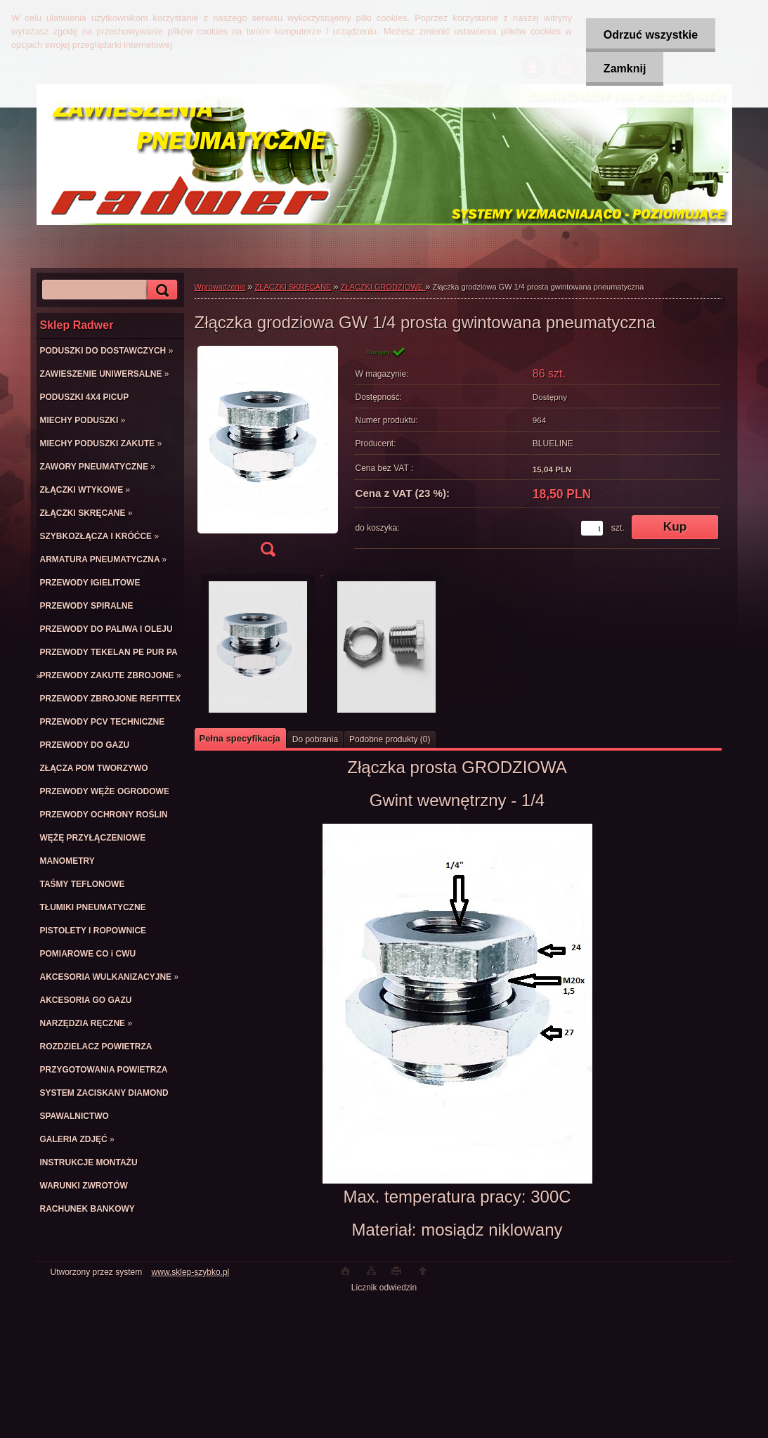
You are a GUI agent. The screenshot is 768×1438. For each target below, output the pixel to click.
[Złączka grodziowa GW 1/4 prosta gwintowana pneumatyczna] (268, 456)
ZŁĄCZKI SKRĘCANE (293, 287)
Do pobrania (315, 739)
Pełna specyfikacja (240, 738)
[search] (160, 290)
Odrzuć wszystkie (651, 35)
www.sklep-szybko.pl (191, 1272)
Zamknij (625, 69)
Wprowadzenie (220, 287)
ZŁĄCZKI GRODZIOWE (383, 287)
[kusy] (592, 528)
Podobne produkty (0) (389, 739)
